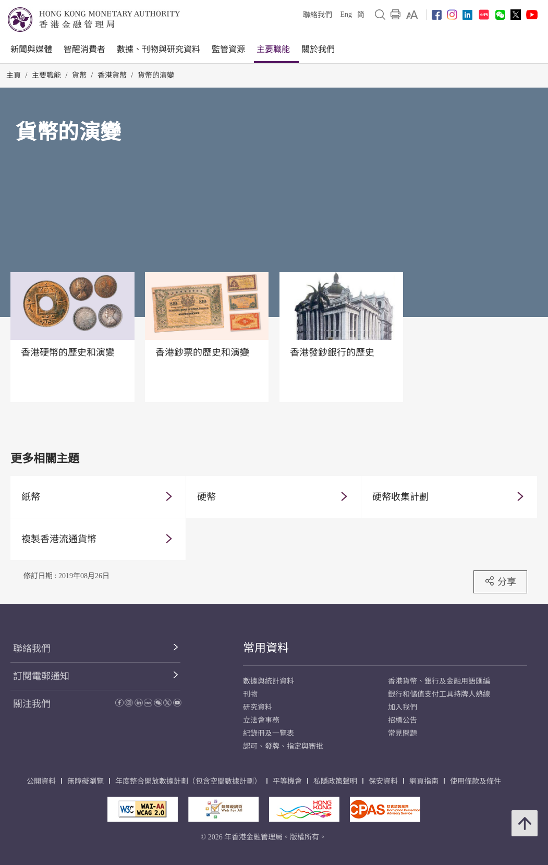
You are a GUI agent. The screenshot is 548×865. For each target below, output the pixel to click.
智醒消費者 (84, 49)
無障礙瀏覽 (85, 781)
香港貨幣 (112, 75)
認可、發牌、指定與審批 (283, 746)
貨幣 (79, 75)
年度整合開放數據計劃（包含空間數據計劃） (188, 781)
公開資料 (41, 781)
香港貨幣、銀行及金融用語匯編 (439, 681)
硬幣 (206, 497)
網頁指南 (424, 781)
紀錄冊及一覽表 (268, 733)
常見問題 (402, 733)
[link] (412, 14)
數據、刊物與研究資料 (158, 49)
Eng (346, 14)
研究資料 (257, 707)
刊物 (250, 694)
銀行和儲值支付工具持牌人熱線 (439, 694)
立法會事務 (261, 720)
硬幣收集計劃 (400, 497)
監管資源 (228, 49)
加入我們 (402, 707)
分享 (500, 581)
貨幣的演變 (156, 75)
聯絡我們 (317, 15)
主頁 (13, 75)
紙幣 (30, 497)
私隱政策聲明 (335, 781)
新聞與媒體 (31, 49)
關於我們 (318, 49)
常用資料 (266, 647)
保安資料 (383, 781)
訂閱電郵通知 (41, 676)
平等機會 (287, 781)
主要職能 (273, 49)
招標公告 (402, 720)
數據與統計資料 (268, 681)
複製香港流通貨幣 (58, 539)
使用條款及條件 (475, 781)
